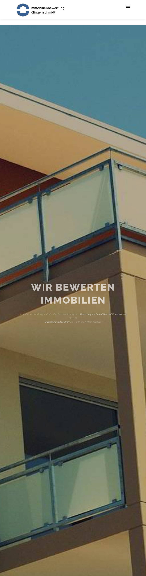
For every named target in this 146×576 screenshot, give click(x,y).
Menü (127, 6)
